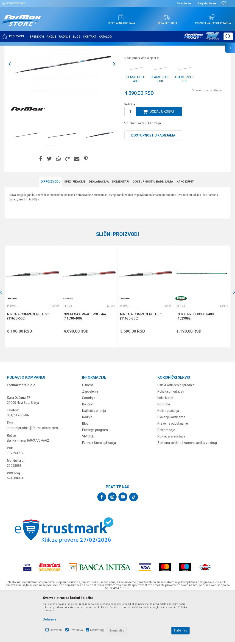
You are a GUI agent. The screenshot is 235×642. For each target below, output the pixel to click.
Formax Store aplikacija (99, 488)
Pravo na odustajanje (172, 469)
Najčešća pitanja (94, 456)
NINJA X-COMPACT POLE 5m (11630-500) (28, 362)
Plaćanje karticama (171, 462)
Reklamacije (166, 475)
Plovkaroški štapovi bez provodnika (76, 48)
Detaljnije (49, 619)
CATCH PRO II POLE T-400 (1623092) (195, 362)
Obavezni (56, 630)
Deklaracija (99, 227)
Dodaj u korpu (162, 157)
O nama (88, 430)
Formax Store (13, 48)
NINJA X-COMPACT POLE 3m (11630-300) (141, 362)
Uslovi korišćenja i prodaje (175, 430)
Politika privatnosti (170, 437)
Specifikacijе (74, 227)
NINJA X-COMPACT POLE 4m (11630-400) (85, 362)
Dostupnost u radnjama (153, 181)
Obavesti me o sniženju (207, 136)
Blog (85, 469)
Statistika (76, 630)
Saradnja (88, 443)
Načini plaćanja (168, 456)
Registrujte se (207, 3)
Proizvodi (30, 48)
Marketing (97, 630)
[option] (26, 180)
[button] (228, 36)
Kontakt (87, 449)
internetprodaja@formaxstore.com (32, 473)
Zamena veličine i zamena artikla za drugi (187, 488)
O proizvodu (51, 227)
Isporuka (163, 449)
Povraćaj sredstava (171, 482)
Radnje (87, 462)
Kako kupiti (185, 227)
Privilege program (95, 475)
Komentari (120, 227)
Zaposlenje (90, 437)
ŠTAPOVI (45, 48)
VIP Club (88, 482)
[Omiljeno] (224, 4)
